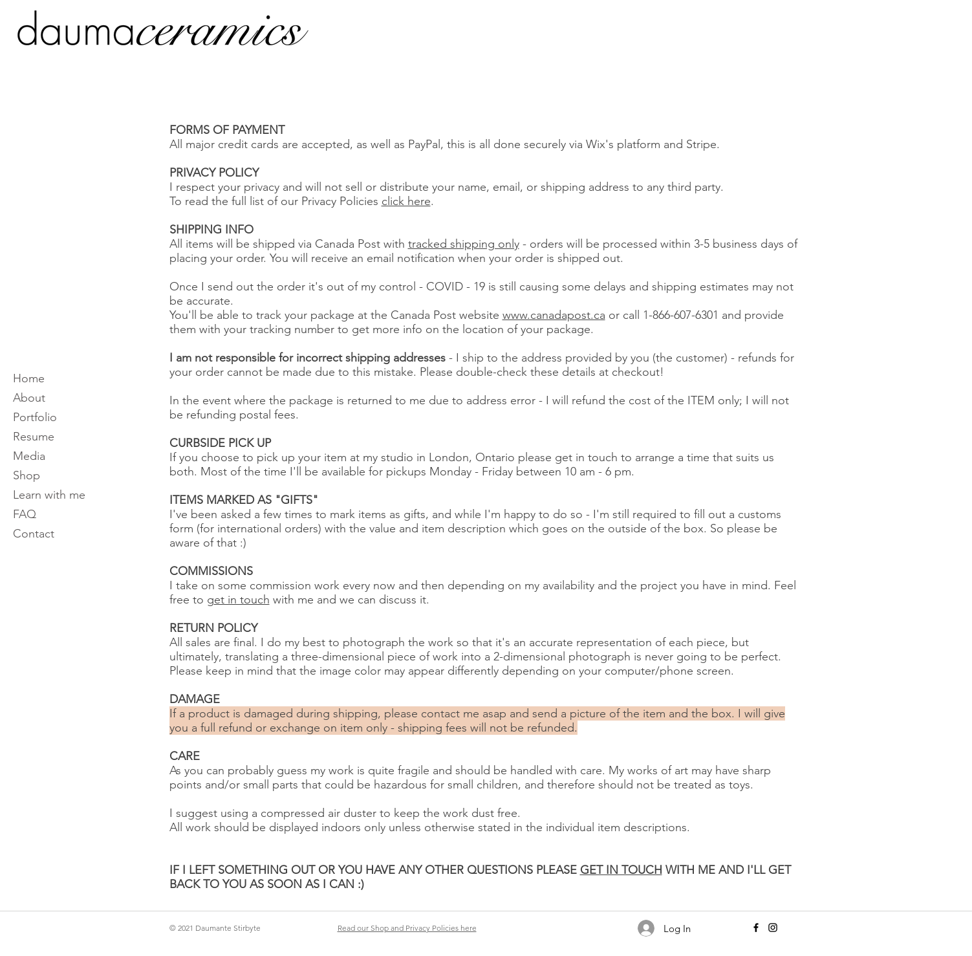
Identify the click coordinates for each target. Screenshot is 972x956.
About (29, 398)
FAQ (24, 514)
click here (406, 201)
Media (29, 456)
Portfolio (35, 417)
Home (29, 378)
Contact (33, 534)
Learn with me (49, 495)
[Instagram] (773, 927)
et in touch (242, 599)
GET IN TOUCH (621, 870)
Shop (26, 475)
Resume (33, 436)
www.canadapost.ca (553, 315)
